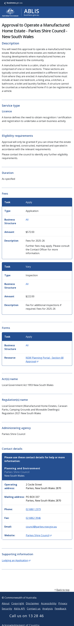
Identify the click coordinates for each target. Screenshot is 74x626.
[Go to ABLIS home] (20, 12)
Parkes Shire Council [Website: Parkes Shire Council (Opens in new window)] (39, 535)
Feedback (61, 612)
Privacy (62, 607)
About (6, 607)
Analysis (47, 612)
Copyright (17, 607)
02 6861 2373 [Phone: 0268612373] (33, 509)
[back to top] (37, 593)
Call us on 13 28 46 (26, 619)
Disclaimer (32, 607)
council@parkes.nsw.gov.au (41, 526)
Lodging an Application (16, 560)
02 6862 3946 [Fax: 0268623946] (33, 518)
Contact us (34, 612)
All (27, 219)
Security (7, 612)
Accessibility (48, 607)
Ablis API (19, 612)
